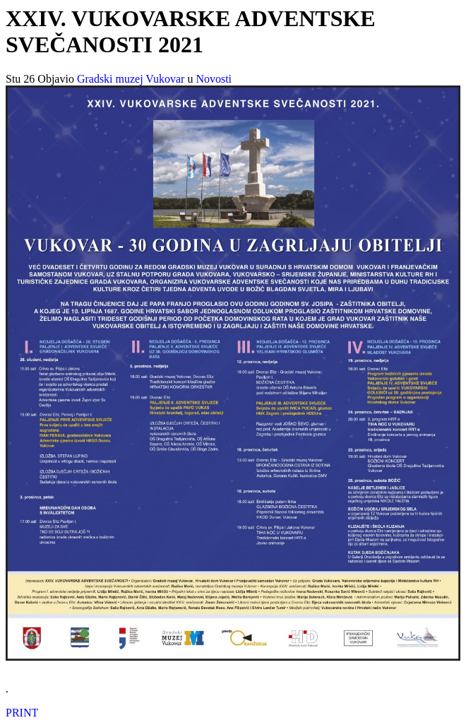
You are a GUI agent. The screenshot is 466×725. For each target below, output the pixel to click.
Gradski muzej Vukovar (130, 79)
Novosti (214, 79)
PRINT (22, 713)
